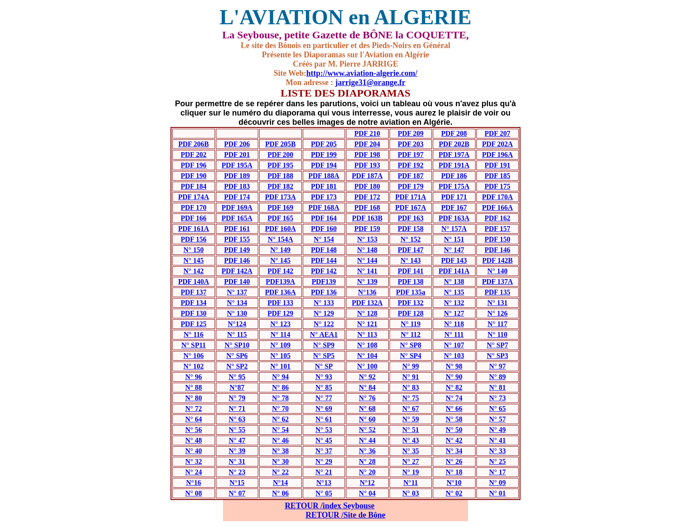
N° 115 (237, 334)
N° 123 (280, 324)
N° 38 (280, 451)
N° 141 (367, 271)
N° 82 (454, 387)
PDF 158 (411, 228)
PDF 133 (280, 302)
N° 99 (410, 366)
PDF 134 (194, 302)
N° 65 (497, 408)
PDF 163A (453, 218)
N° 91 (410, 377)
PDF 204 (367, 144)
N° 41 (497, 440)
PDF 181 (324, 186)
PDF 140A (193, 281)
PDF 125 (194, 324)
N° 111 (454, 334)
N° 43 (410, 440)
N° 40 (193, 451)
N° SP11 (193, 345)
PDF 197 (411, 154)
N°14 (280, 482)
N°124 (237, 324)
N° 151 (454, 239)
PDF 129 (280, 313)
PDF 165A (237, 218)
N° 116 (194, 334)
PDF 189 (237, 175)
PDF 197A (453, 154)
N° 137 (237, 292)
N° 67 (410, 408)
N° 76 (367, 398)
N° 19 (410, 472)
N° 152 (411, 239)
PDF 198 (367, 154)
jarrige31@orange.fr (370, 82)
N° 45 (324, 440)
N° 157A (454, 228)
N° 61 (324, 419)
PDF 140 (237, 281)
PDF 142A (237, 271)
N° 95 (237, 377)
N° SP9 (323, 345)
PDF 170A (497, 197)
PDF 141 (411, 271)
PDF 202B (454, 144)
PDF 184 (194, 186)
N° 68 (367, 408)
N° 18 (454, 472)
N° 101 (280, 366)
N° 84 (367, 387)
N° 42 (454, 440)
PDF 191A (453, 165)
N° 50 (454, 429)
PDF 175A (453, 186)
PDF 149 (237, 250)
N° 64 (193, 419)
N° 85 (324, 387)
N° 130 (237, 313)
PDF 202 (194, 154)
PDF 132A (367, 302)
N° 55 (237, 429)
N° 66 (454, 408)
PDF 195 (280, 165)
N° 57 (497, 419)
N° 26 (454, 461)
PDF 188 (280, 175)
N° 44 (367, 440)
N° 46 (280, 440)
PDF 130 (194, 313)
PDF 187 (411, 175)
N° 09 (497, 482)
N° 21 (324, 472)
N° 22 (280, 472)
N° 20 (367, 472)
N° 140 (497, 271)
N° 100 (367, 366)
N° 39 (237, 451)
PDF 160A (280, 228)
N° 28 (367, 461)
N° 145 (193, 260)
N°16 (193, 482)
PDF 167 (454, 207)
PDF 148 (324, 250)
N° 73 (497, 398)
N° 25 (497, 461)
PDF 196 (194, 165)
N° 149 (280, 250)
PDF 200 (280, 154)
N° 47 (237, 440)
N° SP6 (237, 355)
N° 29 (324, 461)
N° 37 (324, 451)
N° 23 (237, 472)
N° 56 (193, 429)
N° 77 (324, 398)
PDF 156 (194, 239)
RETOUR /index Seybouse (330, 505)
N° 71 (237, 408)
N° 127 (454, 313)
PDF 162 (497, 218)
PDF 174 (237, 197)
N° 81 (497, 387)
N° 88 (193, 387)
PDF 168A (323, 207)
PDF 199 (324, 154)
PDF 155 (237, 239)
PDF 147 (411, 250)
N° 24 (193, 472)
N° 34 (454, 451)
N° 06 (280, 493)
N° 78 (280, 398)
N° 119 (410, 324)
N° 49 (497, 429)
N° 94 (280, 377)
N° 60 (367, 419)
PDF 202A (497, 144)
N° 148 (367, 250)
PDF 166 (194, 218)
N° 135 (454, 292)
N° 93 (324, 377)
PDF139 (324, 281)
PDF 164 (324, 218)
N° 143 (411, 260)
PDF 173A (280, 197)
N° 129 (324, 313)
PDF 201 (237, 154)
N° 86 (280, 387)
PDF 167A (410, 207)
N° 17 (497, 472)
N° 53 (324, 429)
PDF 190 (194, 175)
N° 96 (193, 377)
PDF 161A (193, 228)
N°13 (323, 482)
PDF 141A (453, 271)
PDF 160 (324, 228)
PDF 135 (497, 292)
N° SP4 (410, 355)
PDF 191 (497, 165)
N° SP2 (237, 366)
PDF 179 (411, 186)
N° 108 (367, 345)
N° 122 (324, 324)
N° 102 (193, 366)
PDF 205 (324, 144)
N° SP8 (410, 345)
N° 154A (280, 239)
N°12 (367, 482)
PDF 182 (280, 186)
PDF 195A (237, 165)
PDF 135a (410, 292)
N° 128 (367, 313)
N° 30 (280, 461)
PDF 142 (280, 271)
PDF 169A (237, 207)
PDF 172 (367, 197)
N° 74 (454, 398)
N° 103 (454, 355)
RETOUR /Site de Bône (345, 515)
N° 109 (280, 345)
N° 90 (454, 377)
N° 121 (367, 324)
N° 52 (367, 429)
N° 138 (454, 281)
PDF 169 (280, 207)
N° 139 (367, 281)
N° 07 (237, 493)
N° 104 (367, 355)
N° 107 (454, 345)
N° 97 (497, 366)
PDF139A (280, 281)
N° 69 (324, 408)
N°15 (237, 482)
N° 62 (280, 419)
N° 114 (280, 334)
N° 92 (367, 377)
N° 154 (324, 239)
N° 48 (193, 440)
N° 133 (324, 302)
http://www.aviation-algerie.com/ (361, 73)
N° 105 (280, 355)
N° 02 (454, 493)
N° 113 (367, 334)
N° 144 (367, 260)
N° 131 (497, 302)
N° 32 (193, 461)
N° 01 (497, 493)
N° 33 (497, 451)
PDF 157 (497, 228)
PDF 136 (324, 292)
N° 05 (324, 493)
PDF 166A (497, 207)
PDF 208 (454, 133)
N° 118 (454, 324)
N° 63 (237, 419)
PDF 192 (411, 165)
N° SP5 (323, 355)
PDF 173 (324, 197)
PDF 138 (411, 281)
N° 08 (193, 493)
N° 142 (193, 271)
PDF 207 (497, 133)
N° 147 (454, 250)
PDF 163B (367, 218)
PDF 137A (497, 281)
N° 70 (280, 408)
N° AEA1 (324, 334)
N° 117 (497, 324)
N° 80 (193, 398)
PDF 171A (410, 197)
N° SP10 (236, 345)
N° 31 (237, 461)
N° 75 (410, 398)
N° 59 (410, 419)
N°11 (410, 482)
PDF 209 (411, 133)
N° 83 (410, 387)
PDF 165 (280, 218)
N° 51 (410, 429)
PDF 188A (323, 175)
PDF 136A (280, 292)
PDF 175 (497, 186)
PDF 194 (324, 165)
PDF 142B (497, 260)
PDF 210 (367, 133)
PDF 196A (497, 154)
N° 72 (193, 408)
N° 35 (410, 451)
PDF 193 (367, 165)
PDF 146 (497, 250)
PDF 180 (367, 186)
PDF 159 (367, 228)
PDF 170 (194, 207)
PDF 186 (454, 175)
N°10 (453, 482)
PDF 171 (454, 197)
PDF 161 (237, 228)
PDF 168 (367, 207)
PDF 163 (411, 218)
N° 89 (497, 377)
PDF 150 (497, 239)
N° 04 (367, 493)
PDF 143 (454, 260)
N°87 (237, 387)
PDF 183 (237, 186)
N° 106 (193, 355)
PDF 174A (193, 197)
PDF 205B (280, 144)
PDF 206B (193, 144)
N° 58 (454, 419)
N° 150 (193, 250)
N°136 (367, 292)
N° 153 (367, 239)
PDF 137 (194, 292)
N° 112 (410, 334)
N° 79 (237, 398)
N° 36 (367, 451)
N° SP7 (497, 345)
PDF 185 (497, 175)
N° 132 (454, 302)
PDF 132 (411, 302)
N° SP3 (497, 355)
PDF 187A (367, 175)
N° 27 (410, 461)
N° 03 (410, 493)
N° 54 (280, 429)
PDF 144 (324, 260)
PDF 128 (411, 313)
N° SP (324, 366)
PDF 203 (411, 144)
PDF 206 (237, 144)
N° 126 (497, 313)
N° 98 (454, 366)
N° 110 (497, 334)
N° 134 (237, 302)
